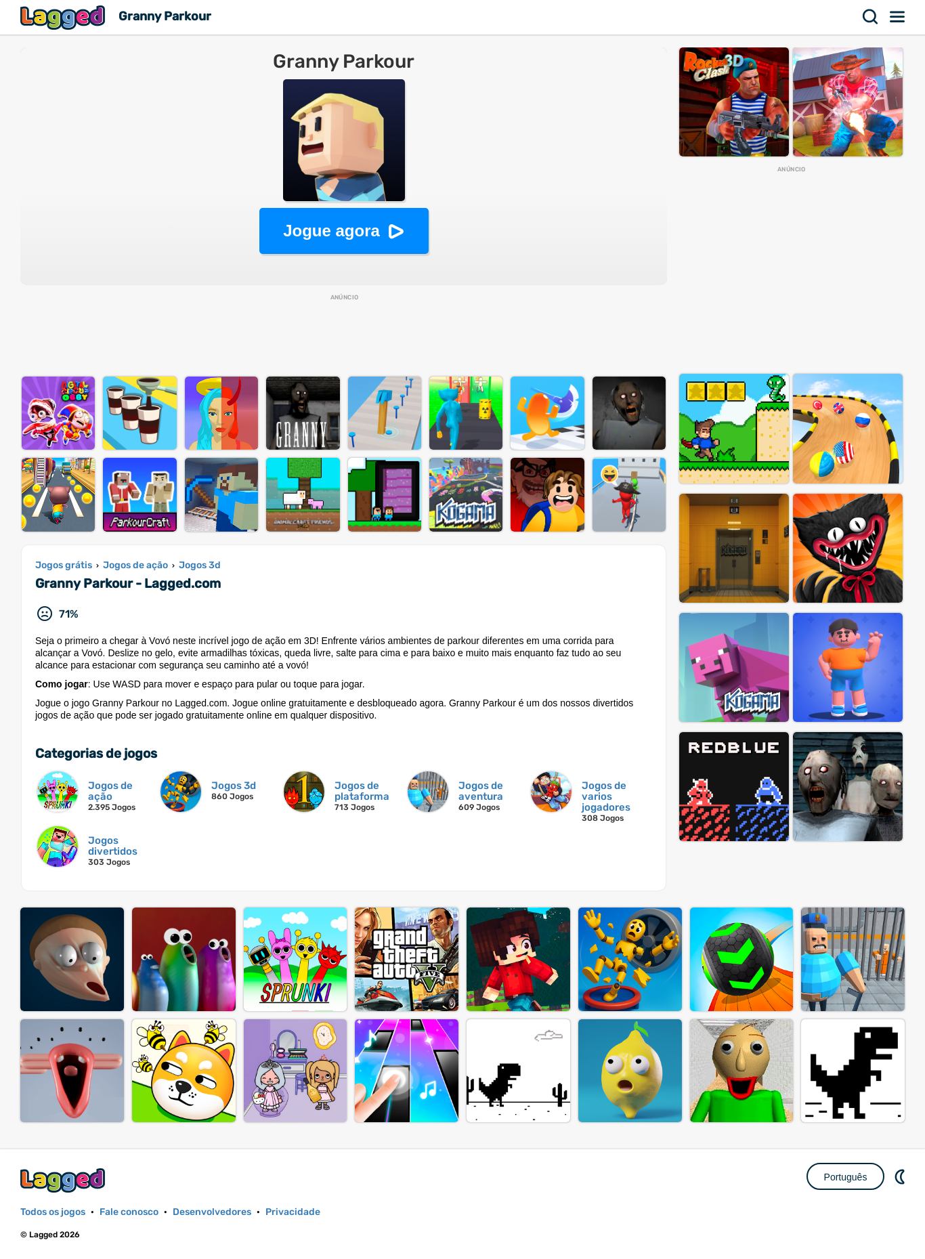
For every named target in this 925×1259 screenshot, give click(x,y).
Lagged (64, 17)
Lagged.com (64, 1180)
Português (845, 1177)
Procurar (870, 17)
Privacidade (292, 1212)
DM (901, 1176)
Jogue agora (331, 230)
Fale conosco (129, 1212)
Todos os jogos (52, 1212)
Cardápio (897, 17)
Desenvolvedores (212, 1212)
